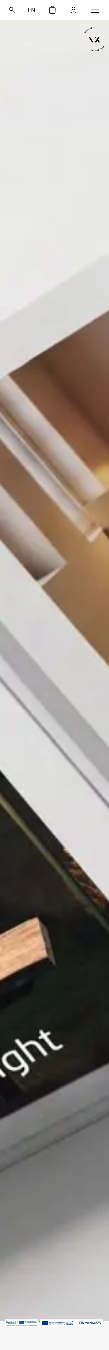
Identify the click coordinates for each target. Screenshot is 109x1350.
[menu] (95, 10)
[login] (73, 10)
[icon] (52, 10)
